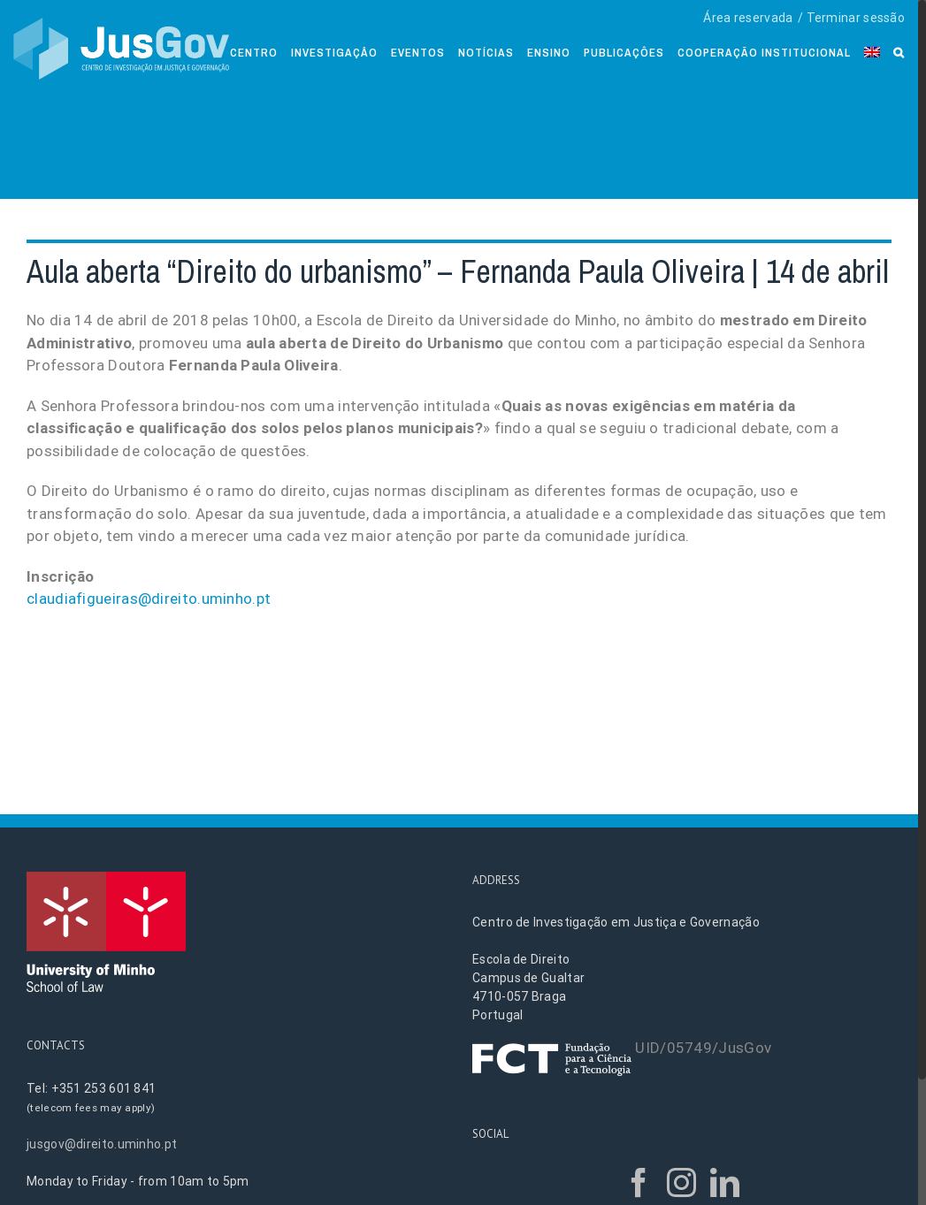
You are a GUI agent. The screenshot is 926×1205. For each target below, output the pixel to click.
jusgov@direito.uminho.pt (102, 1144)
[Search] (899, 51)
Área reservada (747, 18)
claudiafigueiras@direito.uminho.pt (149, 598)
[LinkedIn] (724, 1182)
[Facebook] (639, 1182)
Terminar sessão (856, 18)
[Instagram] (681, 1182)
